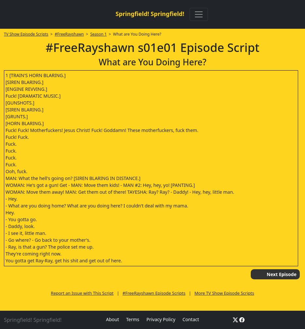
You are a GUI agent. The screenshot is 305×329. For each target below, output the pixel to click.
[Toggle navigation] (199, 14)
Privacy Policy (160, 319)
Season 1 (98, 34)
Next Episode (282, 274)
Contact (190, 319)
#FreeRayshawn (69, 34)
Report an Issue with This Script (82, 293)
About (112, 319)
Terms (132, 319)
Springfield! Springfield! (149, 14)
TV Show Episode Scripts (26, 34)
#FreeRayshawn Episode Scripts (154, 293)
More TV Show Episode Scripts (224, 293)
